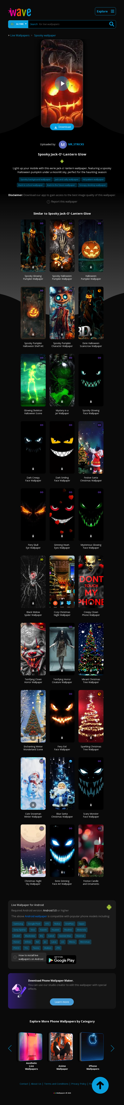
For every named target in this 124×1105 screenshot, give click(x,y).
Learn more (62, 1002)
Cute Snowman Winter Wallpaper (33, 815)
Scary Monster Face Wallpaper (91, 815)
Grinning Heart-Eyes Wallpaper (62, 546)
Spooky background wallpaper (36, 179)
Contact (24, 1083)
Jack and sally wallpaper (67, 179)
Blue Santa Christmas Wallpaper (62, 815)
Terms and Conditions (56, 1083)
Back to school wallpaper (30, 185)
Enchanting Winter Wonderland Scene (33, 748)
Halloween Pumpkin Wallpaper (91, 277)
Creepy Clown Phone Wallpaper (91, 613)
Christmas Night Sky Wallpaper (33, 882)
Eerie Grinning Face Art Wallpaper (62, 882)
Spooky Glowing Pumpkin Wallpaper (33, 277)
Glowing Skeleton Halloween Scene (33, 412)
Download (62, 127)
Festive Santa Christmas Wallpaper (91, 479)
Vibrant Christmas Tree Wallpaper (91, 681)
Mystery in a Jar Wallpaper (62, 412)
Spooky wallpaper (45, 35)
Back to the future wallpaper (61, 185)
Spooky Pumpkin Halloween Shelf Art (33, 345)
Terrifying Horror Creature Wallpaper (62, 681)
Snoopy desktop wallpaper (92, 185)
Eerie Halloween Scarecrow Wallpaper (91, 345)
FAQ (91, 1083)
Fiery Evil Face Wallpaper (62, 748)
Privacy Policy (78, 1083)
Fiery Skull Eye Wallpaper (33, 546)
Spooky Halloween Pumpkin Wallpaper (62, 277)
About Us (36, 1083)
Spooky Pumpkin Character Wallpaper (62, 345)
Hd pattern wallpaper (93, 179)
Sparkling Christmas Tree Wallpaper (91, 748)
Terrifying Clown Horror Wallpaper (33, 681)
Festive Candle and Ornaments (91, 882)
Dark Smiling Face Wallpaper (62, 479)
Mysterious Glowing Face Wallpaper (91, 546)
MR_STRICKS (71, 144)
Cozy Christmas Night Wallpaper (62, 613)
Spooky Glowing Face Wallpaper (91, 412)
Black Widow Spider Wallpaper (33, 613)
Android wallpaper (36, 916)
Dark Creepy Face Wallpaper (33, 479)
